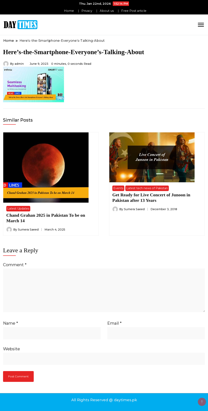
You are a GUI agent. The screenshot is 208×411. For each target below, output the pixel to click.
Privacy (86, 11)
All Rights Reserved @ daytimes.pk (104, 400)
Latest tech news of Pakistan (147, 188)
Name (10, 323)
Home (69, 11)
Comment (15, 264)
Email (114, 323)
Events (118, 188)
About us (107, 11)
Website (11, 348)
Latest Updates (18, 208)
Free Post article (133, 11)
